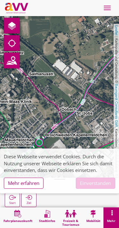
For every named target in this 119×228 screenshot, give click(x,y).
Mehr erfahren (23, 183)
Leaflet (116, 30)
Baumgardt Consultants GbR (116, 105)
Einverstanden (95, 183)
